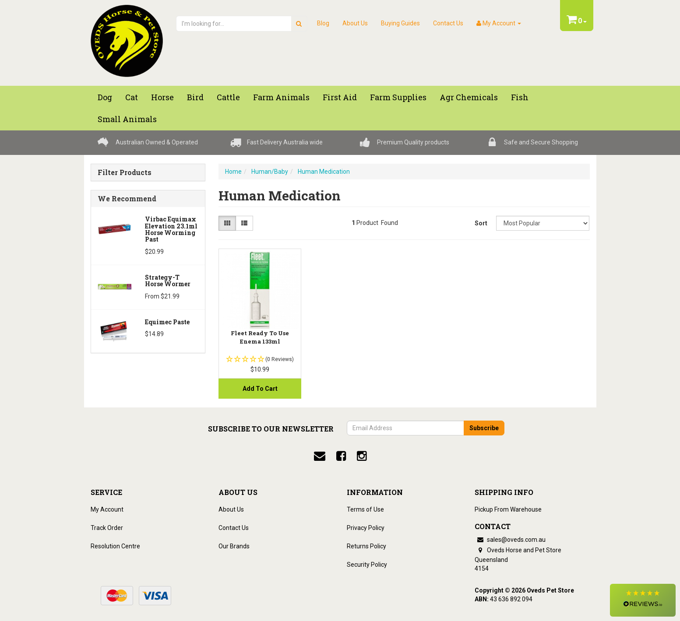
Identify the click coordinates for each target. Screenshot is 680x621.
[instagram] (362, 456)
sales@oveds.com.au (510, 539)
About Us (355, 23)
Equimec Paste (167, 322)
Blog (323, 23)
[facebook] (341, 456)
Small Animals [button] (127, 119)
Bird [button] (195, 97)
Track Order (107, 527)
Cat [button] (131, 97)
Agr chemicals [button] (469, 97)
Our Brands (234, 546)
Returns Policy (366, 546)
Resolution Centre (115, 546)
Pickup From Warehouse (508, 509)
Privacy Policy (365, 527)
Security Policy (367, 564)
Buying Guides (400, 23)
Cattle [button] (228, 97)
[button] (643, 600)
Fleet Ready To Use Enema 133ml (260, 337)
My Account (107, 509)
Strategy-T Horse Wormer (167, 280)
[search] (299, 24)
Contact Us (448, 23)
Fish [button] (519, 97)
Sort (481, 223)
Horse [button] (162, 97)
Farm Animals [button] (281, 97)
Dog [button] (105, 97)
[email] (320, 456)
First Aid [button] (340, 97)
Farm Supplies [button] (398, 97)
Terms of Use (365, 509)
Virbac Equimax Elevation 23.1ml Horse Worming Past (171, 229)
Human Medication (324, 171)
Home (233, 171)
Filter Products (125, 172)
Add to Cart (260, 388)
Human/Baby (269, 171)
